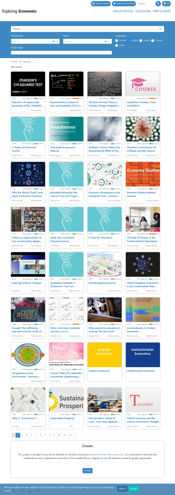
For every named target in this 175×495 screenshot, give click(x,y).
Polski (121, 45)
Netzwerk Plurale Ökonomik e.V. (106, 455)
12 (70, 435)
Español (146, 40)
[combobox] (61, 53)
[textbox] (61, 53)
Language (120, 36)
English (135, 40)
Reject (122, 488)
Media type (17, 47)
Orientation (123, 11)
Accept (133, 488)
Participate (162, 11)
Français (159, 40)
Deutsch (122, 40)
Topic (66, 36)
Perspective (17, 36)
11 (65, 435)
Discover (143, 11)
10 (59, 435)
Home (14, 62)
